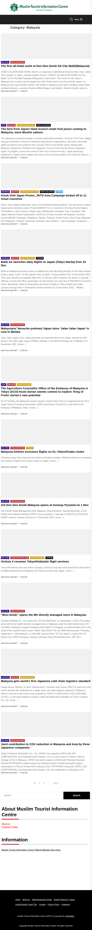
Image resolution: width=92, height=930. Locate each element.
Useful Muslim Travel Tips (26, 904)
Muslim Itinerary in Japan (64, 900)
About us (6, 824)
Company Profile (10, 827)
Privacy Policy (53, 904)
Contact (42, 904)
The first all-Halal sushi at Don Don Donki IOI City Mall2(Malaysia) (45, 65)
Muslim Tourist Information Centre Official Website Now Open (31, 850)
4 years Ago (23, 643)
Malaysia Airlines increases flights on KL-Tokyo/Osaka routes (42, 451)
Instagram (66, 904)
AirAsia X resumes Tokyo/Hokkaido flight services (35, 561)
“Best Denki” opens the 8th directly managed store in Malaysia (43, 614)
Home (17, 900)
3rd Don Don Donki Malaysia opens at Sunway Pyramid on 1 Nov (45, 505)
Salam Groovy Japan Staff (9, 91)
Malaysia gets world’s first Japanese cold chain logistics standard (45, 681)
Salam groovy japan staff (9, 643)
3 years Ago (23, 91)
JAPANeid (69, 916)
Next (55, 783)
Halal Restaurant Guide (42, 900)
